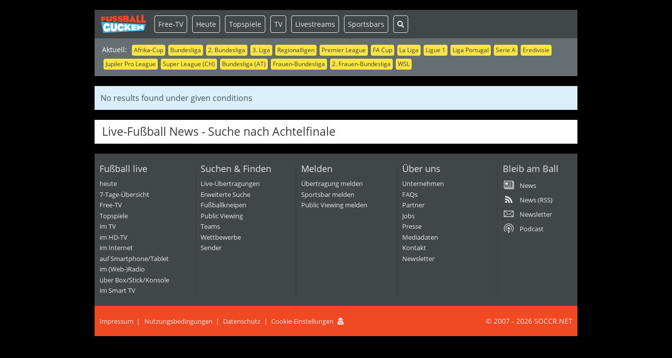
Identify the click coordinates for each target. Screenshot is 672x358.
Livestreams (315, 24)
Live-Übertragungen (230, 183)
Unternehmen (423, 183)
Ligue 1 (436, 50)
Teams (210, 226)
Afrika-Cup (148, 50)
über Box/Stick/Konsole (134, 279)
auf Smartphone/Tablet (134, 258)
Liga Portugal (470, 50)
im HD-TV (113, 237)
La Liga (409, 50)
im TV (108, 226)
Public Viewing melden (334, 204)
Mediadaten (420, 237)
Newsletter (418, 258)
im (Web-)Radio (122, 269)
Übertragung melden (332, 183)
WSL (404, 64)
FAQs (410, 194)
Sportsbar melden (327, 194)
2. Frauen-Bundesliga (361, 64)
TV (278, 24)
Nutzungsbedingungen (178, 321)
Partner (413, 204)
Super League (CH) (189, 64)
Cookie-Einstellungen (302, 321)
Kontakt (414, 247)
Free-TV (170, 24)
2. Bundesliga (226, 50)
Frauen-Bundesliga (299, 64)
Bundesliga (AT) (244, 64)
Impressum (116, 321)
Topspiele (245, 24)
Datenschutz (241, 321)
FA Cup (382, 50)
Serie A (506, 50)
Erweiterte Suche (225, 194)
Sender (211, 247)
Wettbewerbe (221, 237)
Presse (412, 226)
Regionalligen (296, 50)
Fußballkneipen (223, 204)
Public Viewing (222, 215)
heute (108, 183)
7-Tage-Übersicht (124, 194)
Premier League (344, 50)
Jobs (408, 215)
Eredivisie (536, 50)
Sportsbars (366, 24)
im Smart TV (117, 290)
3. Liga (261, 50)
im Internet (116, 247)
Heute (206, 24)
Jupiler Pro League (131, 64)
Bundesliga (185, 50)
